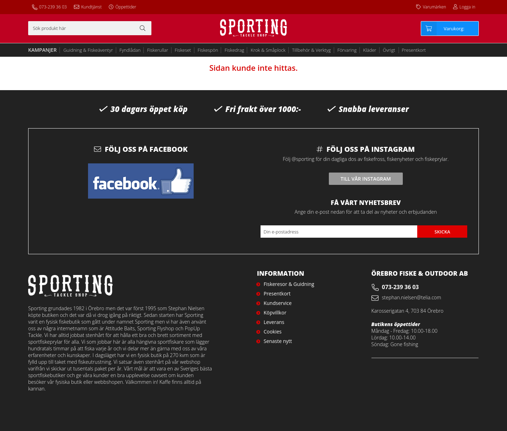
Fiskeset (183, 50)
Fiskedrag (234, 50)
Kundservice (278, 303)
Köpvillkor (275, 312)
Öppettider (125, 7)
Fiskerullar (157, 50)
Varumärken (434, 7)
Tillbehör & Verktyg (311, 50)
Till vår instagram (365, 178)
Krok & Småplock (268, 50)
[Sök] (89, 28)
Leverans (274, 322)
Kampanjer (42, 49)
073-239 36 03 (53, 7)
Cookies (273, 331)
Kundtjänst (91, 7)
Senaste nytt (278, 341)
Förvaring (347, 50)
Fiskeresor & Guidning (289, 284)
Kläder (369, 50)
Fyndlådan (129, 50)
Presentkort (414, 50)
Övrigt (389, 50)
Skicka (442, 232)
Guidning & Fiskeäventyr (88, 50)
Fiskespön (208, 50)
